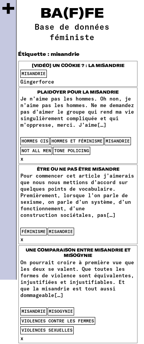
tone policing (71, 150)
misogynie (61, 311)
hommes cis (35, 140)
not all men (36, 150)
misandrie (34, 73)
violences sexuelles (47, 329)
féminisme (34, 231)
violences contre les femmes (58, 320)
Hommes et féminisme (77, 140)
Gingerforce (37, 82)
